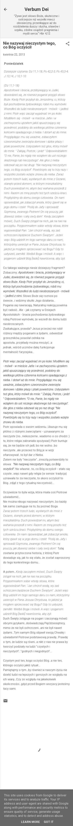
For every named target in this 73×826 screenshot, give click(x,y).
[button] (67, 44)
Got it (49, 822)
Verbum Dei (37, 9)
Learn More (30, 822)
